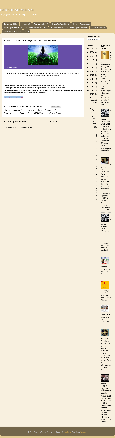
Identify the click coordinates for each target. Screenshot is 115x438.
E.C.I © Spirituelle (56, 28)
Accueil (54, 121)
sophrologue (37, 110)
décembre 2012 (94, 101)
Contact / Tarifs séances (81, 24)
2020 (92, 64)
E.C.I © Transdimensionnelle (36, 28)
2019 (92, 67)
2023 (92, 56)
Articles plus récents (15, 121)
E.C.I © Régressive (98, 28)
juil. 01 (95, 120)
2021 (92, 60)
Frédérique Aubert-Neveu (16, 9)
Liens (27, 31)
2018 (92, 71)
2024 (92, 52)
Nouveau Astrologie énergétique (105, 341)
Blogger (83, 432)
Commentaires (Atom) (24, 127)
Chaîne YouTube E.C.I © (60, 24)
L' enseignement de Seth (12, 31)
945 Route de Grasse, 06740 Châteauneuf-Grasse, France (39, 113)
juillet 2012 (94, 109)
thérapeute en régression (52, 110)
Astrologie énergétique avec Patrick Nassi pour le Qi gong (106, 295)
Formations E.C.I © (11, 24)
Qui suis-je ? (25, 24)
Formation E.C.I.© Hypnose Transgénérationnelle (106, 384)
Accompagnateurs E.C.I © (13, 28)
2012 (92, 94)
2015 (92, 83)
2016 (92, 79)
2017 (92, 75)
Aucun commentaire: (38, 106)
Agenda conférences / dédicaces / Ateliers (106, 270)
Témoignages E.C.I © (41, 24)
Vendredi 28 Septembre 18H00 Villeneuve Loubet (105, 319)
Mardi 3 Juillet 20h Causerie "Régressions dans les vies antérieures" (30, 40)
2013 (92, 90)
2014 (92, 87)
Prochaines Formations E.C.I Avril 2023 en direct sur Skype (106, 168)
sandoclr (67, 432)
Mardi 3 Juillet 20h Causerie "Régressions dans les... (95, 164)
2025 (92, 48)
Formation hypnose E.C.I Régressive (106, 223)
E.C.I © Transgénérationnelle (77, 28)
